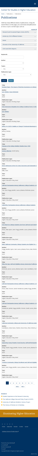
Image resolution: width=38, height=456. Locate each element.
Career (26, 426)
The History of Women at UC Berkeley (13, 405)
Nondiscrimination (6, 447)
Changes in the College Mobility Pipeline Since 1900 (16, 146)
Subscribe (9, 426)
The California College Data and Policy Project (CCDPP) (18, 399)
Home (2, 14)
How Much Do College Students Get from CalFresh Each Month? (19, 224)
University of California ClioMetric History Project (16, 402)
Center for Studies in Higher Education (18, 9)
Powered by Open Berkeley (8, 443)
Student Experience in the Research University (16, 396)
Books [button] (4, 40)
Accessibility (4, 445)
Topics (3, 66)
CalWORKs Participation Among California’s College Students (18, 205)
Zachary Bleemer (6, 151)
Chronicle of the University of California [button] (13, 44)
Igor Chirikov (5, 92)
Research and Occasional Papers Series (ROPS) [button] (16, 32)
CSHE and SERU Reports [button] (9, 48)
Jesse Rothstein (13, 92)
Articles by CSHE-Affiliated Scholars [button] (12, 36)
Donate (15, 426)
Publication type (6, 72)
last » (24, 387)
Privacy (3, 449)
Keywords (4, 54)
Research (4, 394)
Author (3, 60)
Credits (21, 426)
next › (18, 387)
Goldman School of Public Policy (10, 431)
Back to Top (34, 454)
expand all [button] (34, 29)
